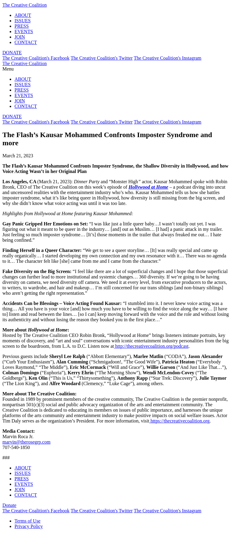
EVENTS (23, 31)
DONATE (12, 52)
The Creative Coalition (24, 5)
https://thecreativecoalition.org (180, 420)
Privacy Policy (28, 526)
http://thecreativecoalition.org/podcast (151, 346)
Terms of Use (27, 520)
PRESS (21, 26)
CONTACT (25, 42)
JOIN (19, 36)
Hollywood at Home (148, 187)
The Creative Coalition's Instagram (167, 58)
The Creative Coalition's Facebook (35, 58)
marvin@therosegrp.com (26, 441)
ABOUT (22, 15)
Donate (9, 505)
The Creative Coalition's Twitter (102, 58)
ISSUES (22, 20)
